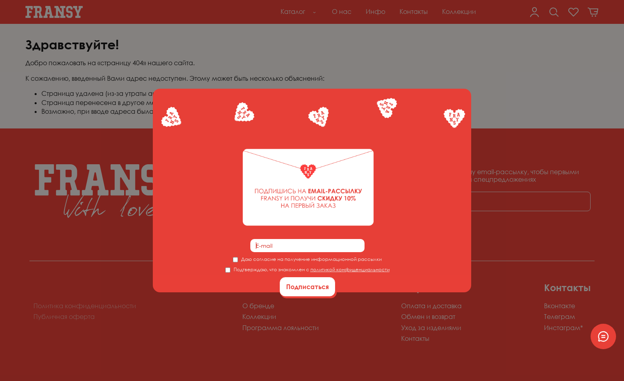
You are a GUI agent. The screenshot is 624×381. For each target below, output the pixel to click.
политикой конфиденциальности (350, 269)
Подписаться (307, 287)
